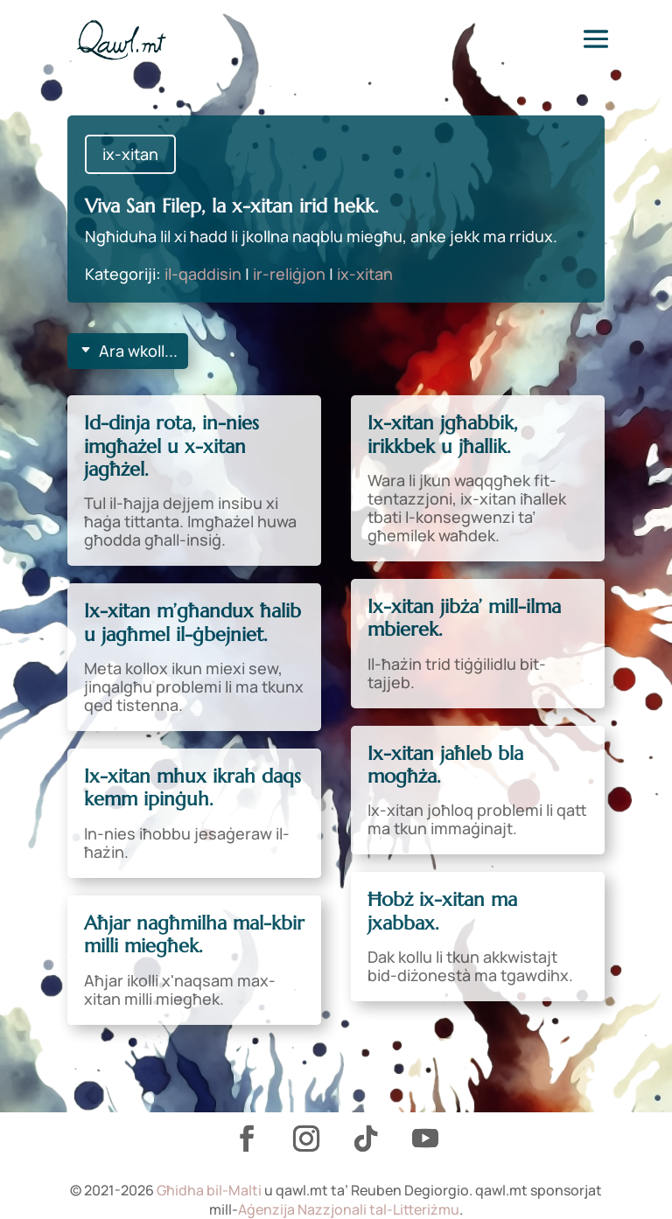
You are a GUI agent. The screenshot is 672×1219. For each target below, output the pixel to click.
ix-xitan (130, 153)
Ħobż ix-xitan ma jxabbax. (442, 911)
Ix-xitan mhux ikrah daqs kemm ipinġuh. (192, 787)
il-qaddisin (203, 273)
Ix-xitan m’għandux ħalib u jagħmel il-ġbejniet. (192, 622)
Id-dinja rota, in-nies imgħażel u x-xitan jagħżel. (171, 446)
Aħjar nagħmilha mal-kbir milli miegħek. (194, 934)
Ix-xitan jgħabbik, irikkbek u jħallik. (443, 434)
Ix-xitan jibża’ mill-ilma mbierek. (464, 618)
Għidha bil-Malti (209, 1190)
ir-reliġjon (289, 273)
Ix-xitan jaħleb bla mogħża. (445, 765)
